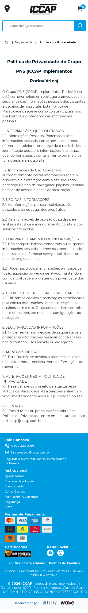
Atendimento (14, 486)
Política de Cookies (64, 563)
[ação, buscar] (80, 25)
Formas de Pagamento (21, 496)
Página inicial (24, 42)
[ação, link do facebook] (50, 553)
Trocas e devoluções (19, 481)
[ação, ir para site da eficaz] (50, 603)
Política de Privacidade (26, 563)
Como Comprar (16, 491)
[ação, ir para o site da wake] (67, 603)
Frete (8, 507)
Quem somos (14, 476)
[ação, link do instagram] (60, 553)
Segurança (12, 502)
